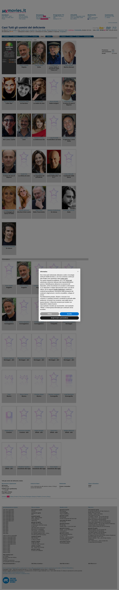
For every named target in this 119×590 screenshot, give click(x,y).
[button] (77, 271)
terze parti (69, 280)
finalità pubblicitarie (59, 289)
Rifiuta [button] (50, 314)
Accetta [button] (69, 314)
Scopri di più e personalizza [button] (59, 318)
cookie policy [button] (64, 278)
